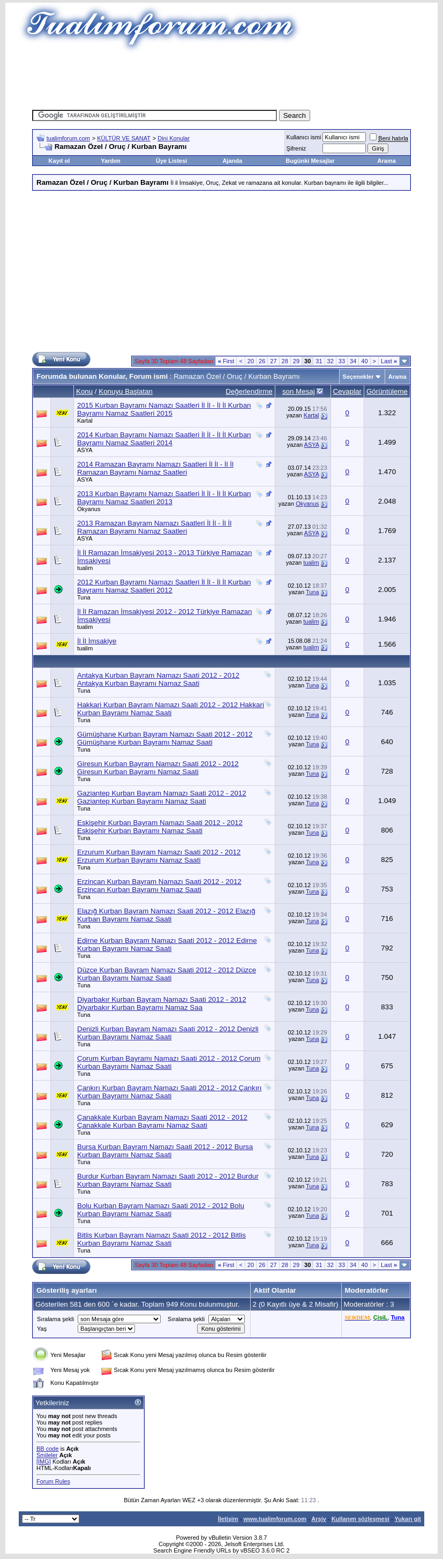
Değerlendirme (249, 391)
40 (364, 361)
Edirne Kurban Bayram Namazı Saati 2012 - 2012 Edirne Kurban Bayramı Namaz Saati (167, 944)
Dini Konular (173, 138)
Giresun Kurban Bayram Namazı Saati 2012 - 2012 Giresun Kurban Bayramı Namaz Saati (158, 768)
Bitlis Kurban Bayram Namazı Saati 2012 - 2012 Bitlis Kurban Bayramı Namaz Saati (161, 1239)
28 (285, 361)
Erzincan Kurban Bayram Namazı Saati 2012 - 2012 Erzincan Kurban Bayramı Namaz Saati (159, 886)
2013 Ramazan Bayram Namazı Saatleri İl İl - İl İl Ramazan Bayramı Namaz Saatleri (154, 527)
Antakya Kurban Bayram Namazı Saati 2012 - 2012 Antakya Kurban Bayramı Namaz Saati (158, 679)
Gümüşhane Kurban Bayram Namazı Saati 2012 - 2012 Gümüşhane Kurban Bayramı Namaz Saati (164, 738)
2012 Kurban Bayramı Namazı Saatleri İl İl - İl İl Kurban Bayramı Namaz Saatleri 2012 (164, 586)
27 (273, 361)
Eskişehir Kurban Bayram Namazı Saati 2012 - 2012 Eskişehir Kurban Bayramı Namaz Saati (160, 827)
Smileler (47, 1455)
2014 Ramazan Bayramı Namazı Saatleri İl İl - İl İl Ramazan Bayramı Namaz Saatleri (155, 468)
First (226, 361)
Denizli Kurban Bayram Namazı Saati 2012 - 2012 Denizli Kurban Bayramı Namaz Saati (168, 1033)
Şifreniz (296, 148)
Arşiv (318, 1519)
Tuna (84, 597)
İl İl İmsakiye (96, 641)
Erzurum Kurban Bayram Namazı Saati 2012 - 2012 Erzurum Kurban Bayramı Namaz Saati (159, 856)
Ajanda (232, 161)
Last (389, 361)
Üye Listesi (171, 161)
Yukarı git (407, 1519)
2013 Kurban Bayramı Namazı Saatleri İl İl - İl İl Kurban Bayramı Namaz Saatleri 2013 (164, 498)
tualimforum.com (68, 138)
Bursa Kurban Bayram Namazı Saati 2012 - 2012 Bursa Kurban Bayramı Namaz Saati (165, 1151)
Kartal (85, 420)
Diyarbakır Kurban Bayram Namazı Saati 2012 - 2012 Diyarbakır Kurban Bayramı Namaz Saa (161, 1003)
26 (262, 361)
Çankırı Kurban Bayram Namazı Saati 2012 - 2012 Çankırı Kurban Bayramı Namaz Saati (169, 1092)
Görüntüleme (387, 391)
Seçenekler (358, 376)
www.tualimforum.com (274, 1519)
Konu (84, 391)
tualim (85, 568)
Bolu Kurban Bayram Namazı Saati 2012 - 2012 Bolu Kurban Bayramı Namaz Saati (160, 1210)
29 (296, 361)
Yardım (111, 161)
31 (319, 361)
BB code (47, 1448)
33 (342, 361)
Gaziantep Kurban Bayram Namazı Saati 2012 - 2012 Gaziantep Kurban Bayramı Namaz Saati (161, 797)
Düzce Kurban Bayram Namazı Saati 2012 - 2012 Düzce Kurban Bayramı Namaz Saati (166, 974)
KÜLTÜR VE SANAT (124, 138)
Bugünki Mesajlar (310, 161)
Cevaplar (347, 391)
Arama (387, 161)
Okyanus (88, 509)
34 (353, 361)
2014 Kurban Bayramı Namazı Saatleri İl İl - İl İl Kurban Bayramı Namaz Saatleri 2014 (164, 439)
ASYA (85, 450)
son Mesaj (298, 391)
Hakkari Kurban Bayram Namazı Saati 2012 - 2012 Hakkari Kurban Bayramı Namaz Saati (170, 709)
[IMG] (43, 1461)
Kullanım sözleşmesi (360, 1519)
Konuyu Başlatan (126, 391)
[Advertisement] (227, 78)
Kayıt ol (59, 161)
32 (330, 361)
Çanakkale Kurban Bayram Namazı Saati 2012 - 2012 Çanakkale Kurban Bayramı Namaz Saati (162, 1121)
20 (250, 361)
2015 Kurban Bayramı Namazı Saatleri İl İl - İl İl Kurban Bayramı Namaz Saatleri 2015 (164, 409)
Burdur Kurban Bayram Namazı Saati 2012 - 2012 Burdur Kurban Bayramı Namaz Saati (168, 1180)
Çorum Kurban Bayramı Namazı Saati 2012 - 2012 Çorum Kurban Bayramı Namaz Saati (168, 1062)
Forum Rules (53, 1481)
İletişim (228, 1519)
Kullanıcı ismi (304, 137)
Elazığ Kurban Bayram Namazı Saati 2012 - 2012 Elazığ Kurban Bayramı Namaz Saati (166, 915)
